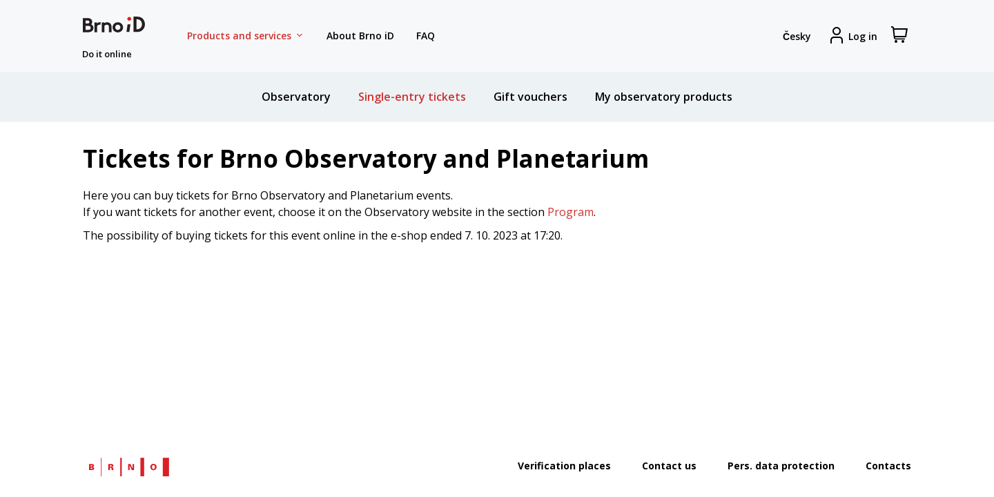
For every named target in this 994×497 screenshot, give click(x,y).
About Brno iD (360, 35)
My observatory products (663, 96)
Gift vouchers (530, 96)
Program (570, 212)
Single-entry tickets (412, 96)
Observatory (296, 96)
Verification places (564, 465)
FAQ (425, 35)
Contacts (888, 465)
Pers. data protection (781, 465)
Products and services (245, 36)
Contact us (669, 465)
